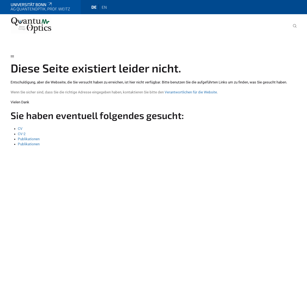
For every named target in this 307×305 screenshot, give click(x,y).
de (93, 7)
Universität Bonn (32, 4)
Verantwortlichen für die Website (191, 92)
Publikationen (29, 139)
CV (20, 128)
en (104, 7)
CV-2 (22, 134)
